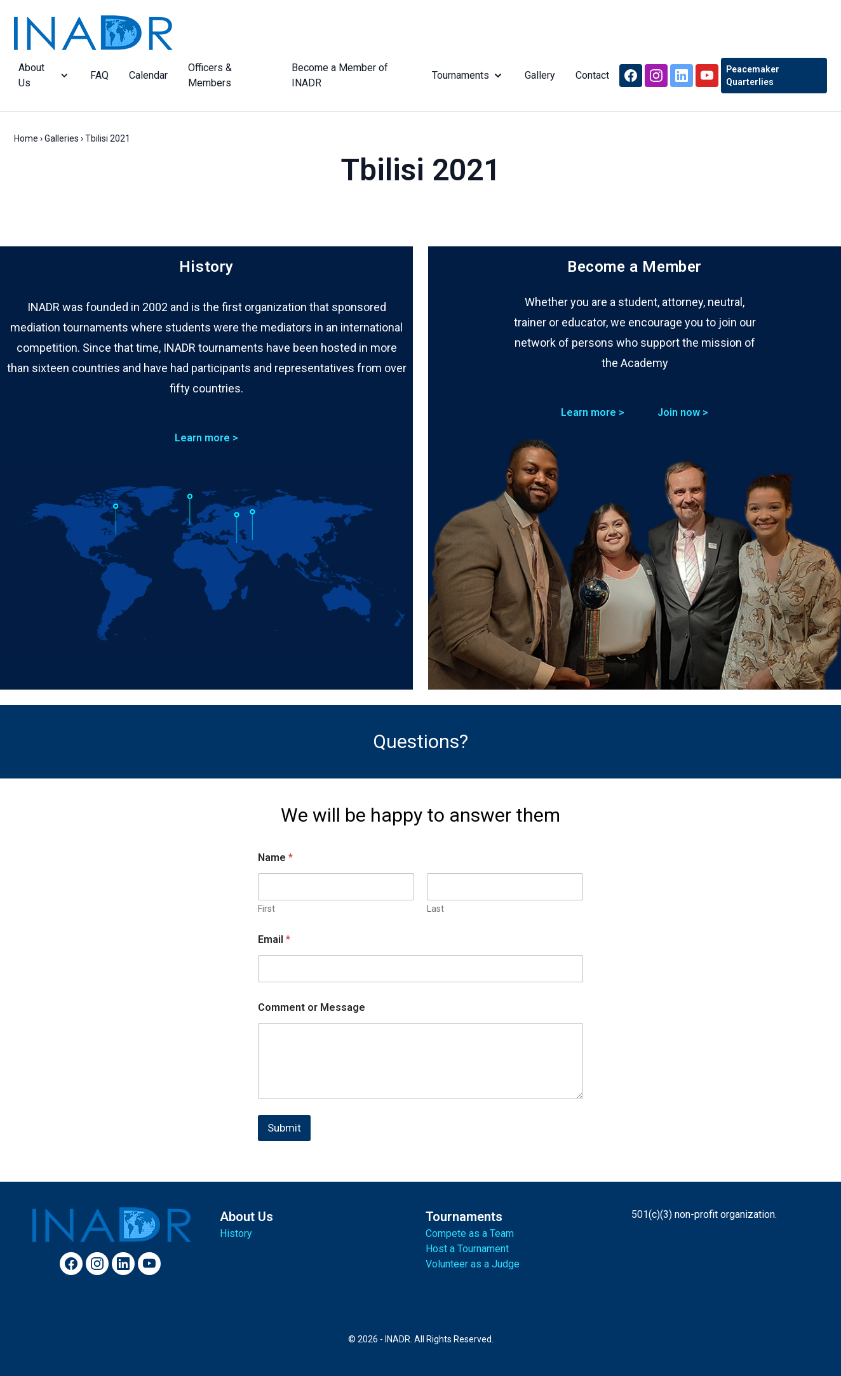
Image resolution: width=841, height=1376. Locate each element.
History (236, 1233)
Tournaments (467, 75)
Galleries (61, 138)
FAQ (96, 75)
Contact (591, 75)
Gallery (538, 75)
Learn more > (206, 438)
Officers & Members (207, 75)
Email (274, 939)
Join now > (682, 412)
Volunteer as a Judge (473, 1264)
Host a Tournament (467, 1249)
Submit (284, 1127)
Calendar (145, 75)
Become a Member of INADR (337, 75)
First (266, 909)
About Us (40, 75)
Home (26, 138)
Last (435, 909)
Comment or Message (311, 1007)
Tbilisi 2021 (420, 170)
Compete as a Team (470, 1233)
